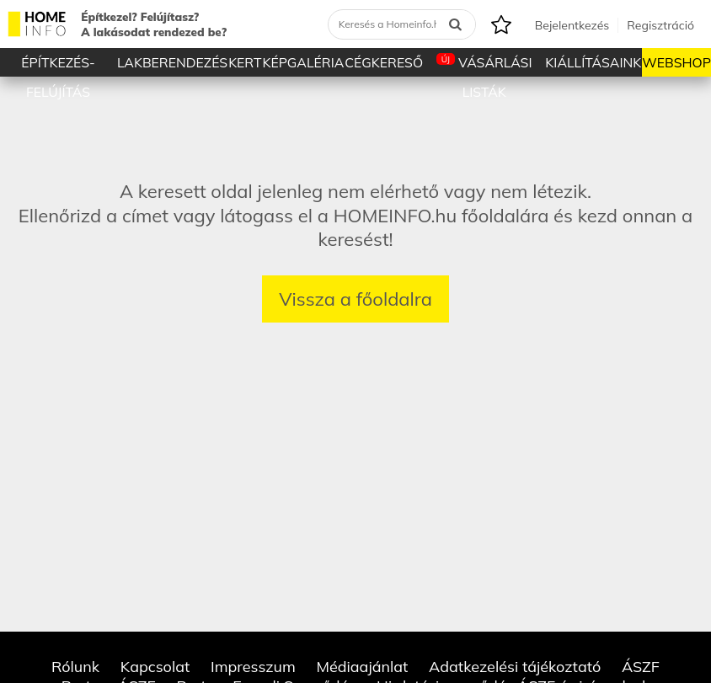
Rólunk (75, 666)
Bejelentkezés (572, 25)
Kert (244, 62)
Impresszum (253, 666)
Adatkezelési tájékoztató (515, 666)
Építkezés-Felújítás (57, 65)
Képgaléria (303, 62)
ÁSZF (641, 666)
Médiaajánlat (362, 666)
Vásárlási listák (484, 65)
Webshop (676, 62)
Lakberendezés (172, 62)
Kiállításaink (593, 62)
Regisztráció (660, 25)
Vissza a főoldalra (355, 299)
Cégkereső (384, 62)
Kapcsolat (155, 666)
